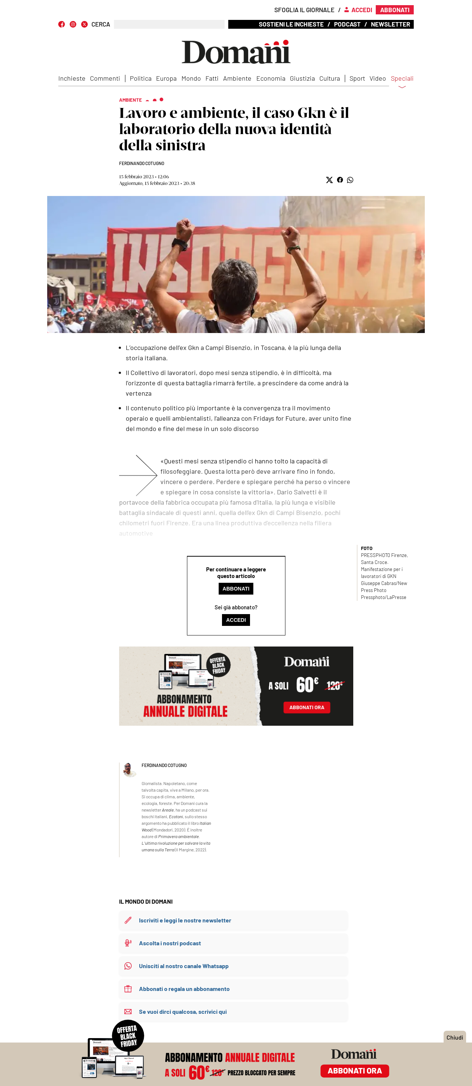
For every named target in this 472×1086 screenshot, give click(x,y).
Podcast (347, 24)
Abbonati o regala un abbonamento (184, 988)
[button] (329, 180)
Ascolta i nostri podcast (170, 942)
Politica (141, 78)
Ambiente (237, 78)
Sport (357, 78)
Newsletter (390, 24)
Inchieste (72, 78)
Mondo (191, 78)
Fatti (212, 78)
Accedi (236, 620)
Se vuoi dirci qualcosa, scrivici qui (183, 1011)
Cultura (329, 78)
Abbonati (236, 589)
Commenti (105, 78)
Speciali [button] (402, 83)
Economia (270, 78)
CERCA (100, 24)
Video (377, 78)
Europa (166, 78)
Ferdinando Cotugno (141, 163)
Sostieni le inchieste (291, 24)
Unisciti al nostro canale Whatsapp (184, 965)
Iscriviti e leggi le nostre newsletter (185, 920)
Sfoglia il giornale (304, 9)
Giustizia (302, 78)
